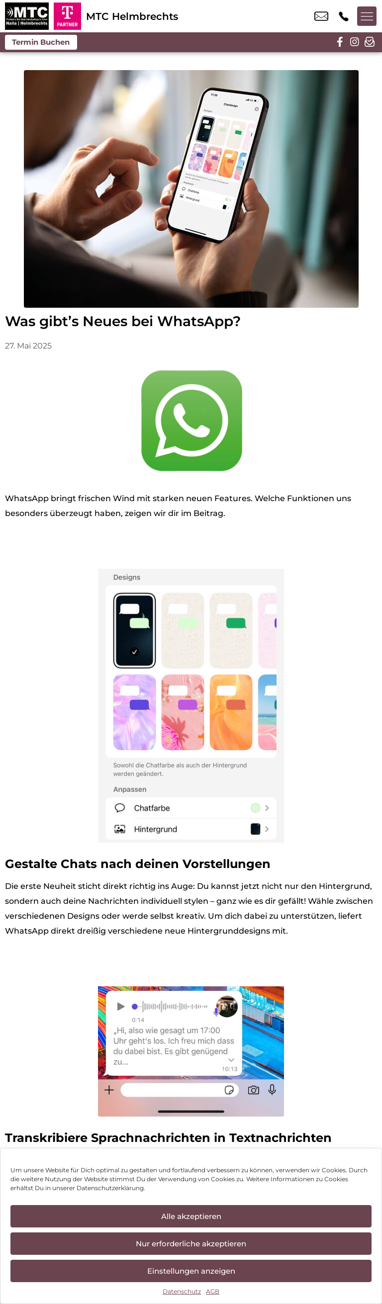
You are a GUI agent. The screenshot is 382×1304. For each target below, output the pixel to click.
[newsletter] (369, 42)
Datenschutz (182, 1291)
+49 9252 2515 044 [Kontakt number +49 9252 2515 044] (343, 16)
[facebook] (339, 42)
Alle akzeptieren (191, 1216)
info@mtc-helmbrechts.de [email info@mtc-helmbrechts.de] (321, 16)
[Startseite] (27, 16)
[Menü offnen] (367, 16)
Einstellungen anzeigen (191, 1271)
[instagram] (354, 42)
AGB (212, 1291)
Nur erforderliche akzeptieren (191, 1243)
